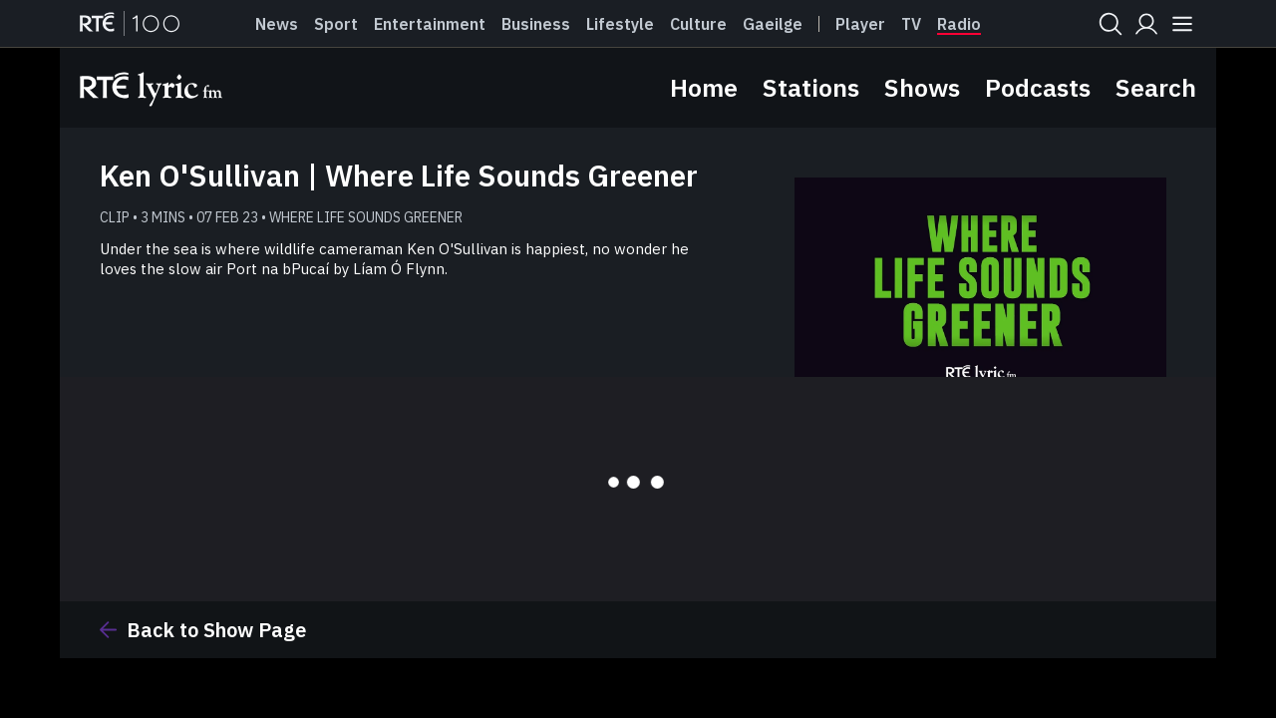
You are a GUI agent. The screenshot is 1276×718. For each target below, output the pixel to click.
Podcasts (1038, 87)
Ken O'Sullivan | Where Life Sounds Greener (399, 175)
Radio (959, 24)
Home (704, 87)
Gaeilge (772, 24)
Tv (911, 24)
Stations (811, 87)
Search (1156, 87)
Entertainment (429, 24)
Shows (922, 87)
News (276, 24)
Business (535, 24)
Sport (336, 24)
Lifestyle (620, 24)
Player (860, 24)
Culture (698, 24)
